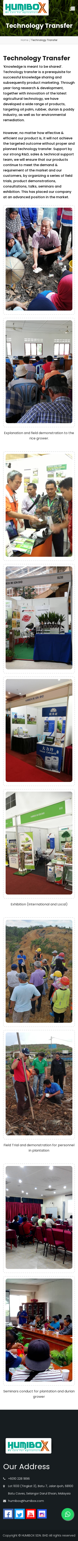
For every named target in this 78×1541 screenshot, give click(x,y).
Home (24, 40)
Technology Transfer (44, 40)
